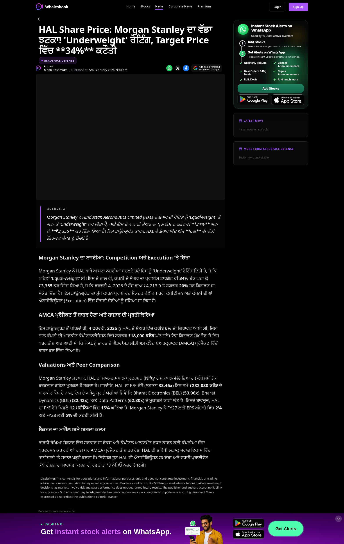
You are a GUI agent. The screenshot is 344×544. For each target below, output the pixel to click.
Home (130, 6)
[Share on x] (178, 68)
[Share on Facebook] (186, 68)
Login (277, 7)
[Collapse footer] (338, 519)
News (159, 6)
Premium (204, 6)
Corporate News (180, 6)
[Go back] (38, 19)
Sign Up (298, 7)
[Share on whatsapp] (169, 68)
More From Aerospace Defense (269, 149)
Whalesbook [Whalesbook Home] (52, 6)
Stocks (145, 6)
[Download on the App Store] (288, 99)
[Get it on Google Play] (254, 99)
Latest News (253, 121)
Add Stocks (270, 88)
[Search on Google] (206, 68)
